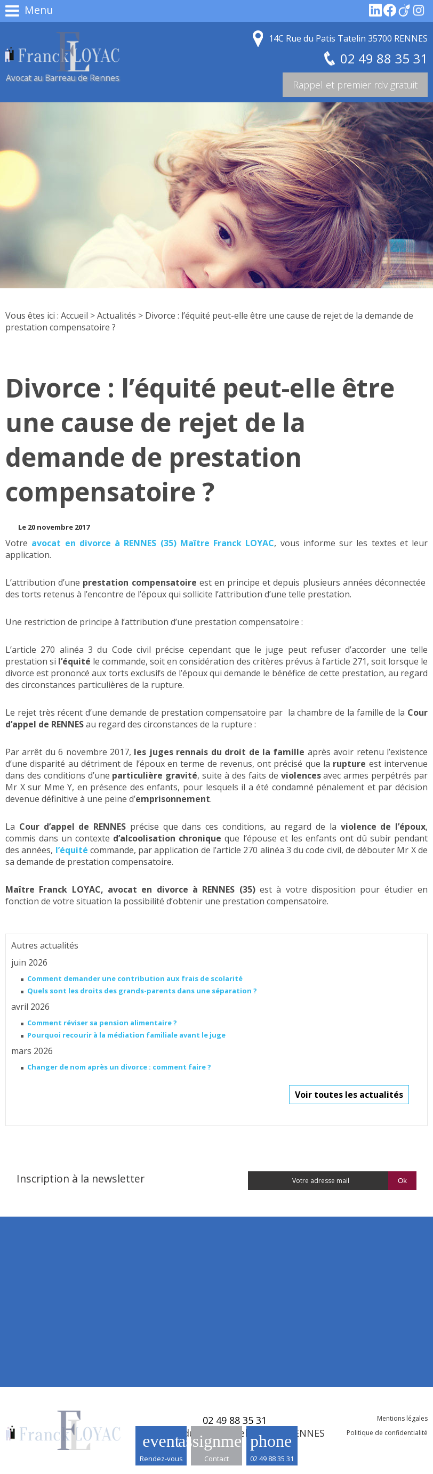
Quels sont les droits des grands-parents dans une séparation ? (142, 990)
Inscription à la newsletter (81, 1178)
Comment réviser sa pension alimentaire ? (102, 1022)
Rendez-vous (161, 1458)
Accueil (74, 315)
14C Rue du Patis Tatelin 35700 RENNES (348, 38)
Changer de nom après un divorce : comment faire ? (119, 1067)
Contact (216, 1458)
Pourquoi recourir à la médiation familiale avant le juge (126, 1035)
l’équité (71, 850)
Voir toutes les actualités (349, 1094)
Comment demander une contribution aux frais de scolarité (135, 978)
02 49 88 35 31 (272, 1458)
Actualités (116, 315)
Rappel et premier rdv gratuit (355, 84)
